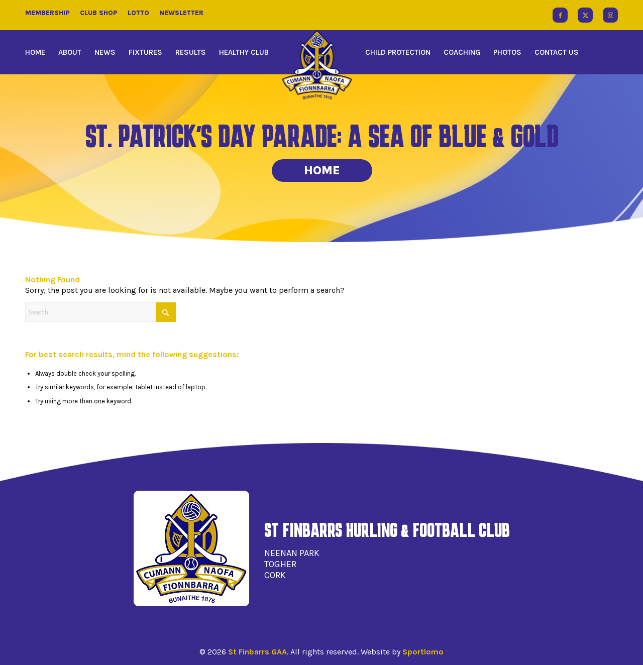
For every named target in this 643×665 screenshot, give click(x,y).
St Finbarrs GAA (257, 651)
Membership (47, 13)
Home (322, 170)
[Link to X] (585, 15)
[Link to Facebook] (560, 15)
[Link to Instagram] (610, 15)
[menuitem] (38, 52)
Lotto (138, 13)
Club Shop (99, 13)
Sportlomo (423, 651)
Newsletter (181, 13)
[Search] (100, 312)
